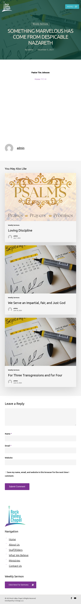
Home (12, 539)
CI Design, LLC (19, 601)
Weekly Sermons (40, 24)
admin (30, 49)
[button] (72, 7)
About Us (14, 544)
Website (9, 458)
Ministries (14, 560)
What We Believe (18, 555)
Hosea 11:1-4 (40, 79)
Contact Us (15, 565)
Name (8, 434)
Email (8, 446)
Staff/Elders (16, 549)
